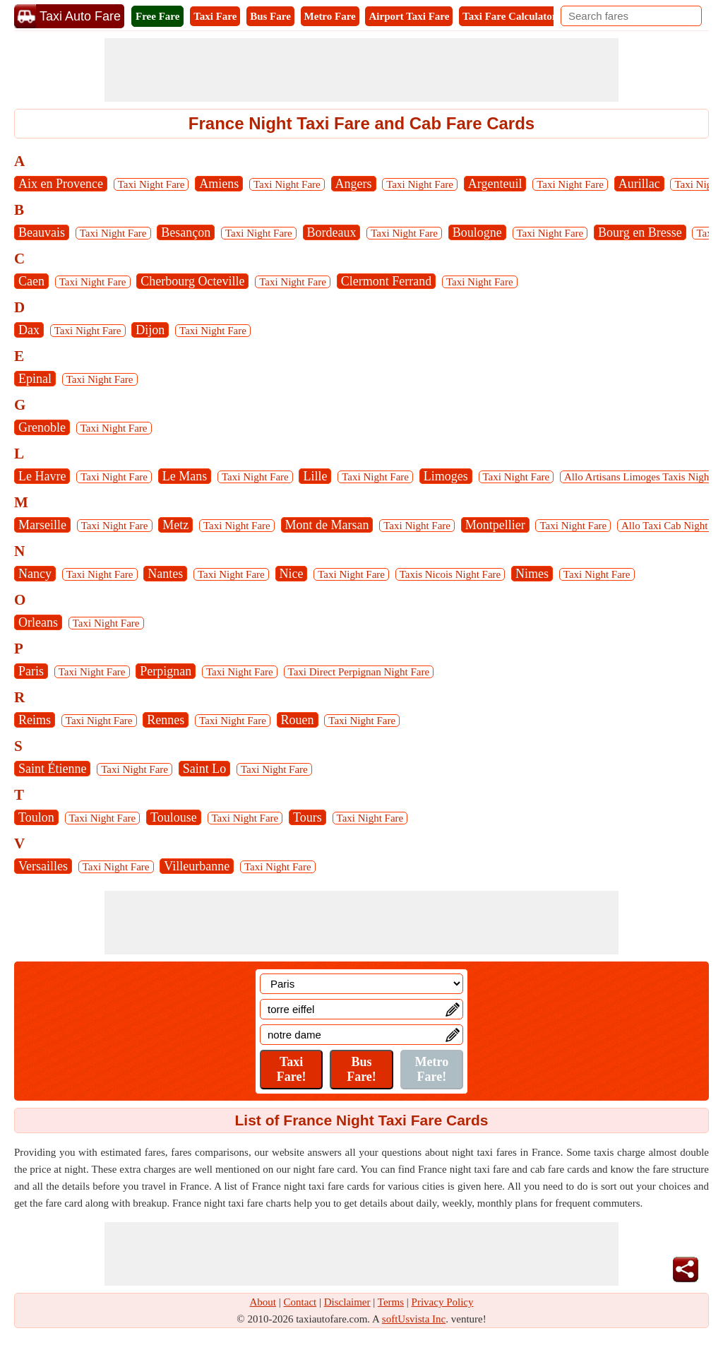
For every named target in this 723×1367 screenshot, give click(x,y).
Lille (315, 476)
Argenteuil (495, 184)
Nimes (532, 574)
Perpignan (165, 671)
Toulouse (173, 817)
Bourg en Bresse (640, 232)
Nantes (165, 574)
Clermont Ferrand (386, 281)
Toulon (36, 817)
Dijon (150, 330)
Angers (353, 184)
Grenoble (42, 427)
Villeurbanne (196, 866)
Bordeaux (332, 232)
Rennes (165, 720)
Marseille (42, 525)
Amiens (219, 184)
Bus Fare (270, 16)
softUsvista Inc (414, 1319)
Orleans (38, 622)
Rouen (297, 720)
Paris (31, 671)
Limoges (446, 476)
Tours (307, 817)
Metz (175, 525)
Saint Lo (205, 769)
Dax (29, 330)
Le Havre (42, 476)
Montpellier (495, 525)
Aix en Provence (60, 184)
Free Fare (157, 16)
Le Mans (184, 476)
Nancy (35, 574)
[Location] (361, 984)
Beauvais (41, 232)
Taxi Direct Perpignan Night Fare (359, 671)
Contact (300, 1302)
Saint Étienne (52, 769)
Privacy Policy (443, 1302)
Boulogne (477, 232)
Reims (34, 720)
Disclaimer (347, 1302)
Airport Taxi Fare (409, 16)
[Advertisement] (361, 70)
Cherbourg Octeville (192, 281)
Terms (391, 1302)
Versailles (43, 866)
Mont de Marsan (327, 525)
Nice (292, 574)
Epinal (35, 379)
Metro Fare (330, 16)
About (263, 1302)
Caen (31, 281)
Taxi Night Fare (151, 184)
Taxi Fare (215, 16)
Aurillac (639, 184)
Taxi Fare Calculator (509, 16)
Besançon (185, 232)
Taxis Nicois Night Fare (450, 574)
